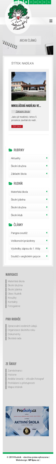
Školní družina (18, 166)
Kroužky (12, 297)
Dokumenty (14, 334)
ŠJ (49, 2)
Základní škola (23, 111)
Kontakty (12, 301)
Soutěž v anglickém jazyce (25, 256)
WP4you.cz (33, 460)
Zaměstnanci (15, 370)
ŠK (44, 2)
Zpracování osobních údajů (22, 326)
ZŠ (31, 2)
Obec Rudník (14, 293)
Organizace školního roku (21, 330)
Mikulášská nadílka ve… (26, 105)
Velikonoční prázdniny (23, 240)
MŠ (35, 2)
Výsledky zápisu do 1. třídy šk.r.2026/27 (25, 249)
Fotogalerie (14, 306)
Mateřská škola (19, 191)
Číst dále (17, 126)
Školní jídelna (18, 199)
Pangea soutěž (19, 233)
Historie (12, 374)
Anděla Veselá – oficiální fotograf (26, 378)
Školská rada (14, 338)
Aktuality (15, 158)
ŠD (40, 2)
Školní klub (17, 215)
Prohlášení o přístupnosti (21, 383)
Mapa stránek (15, 387)
